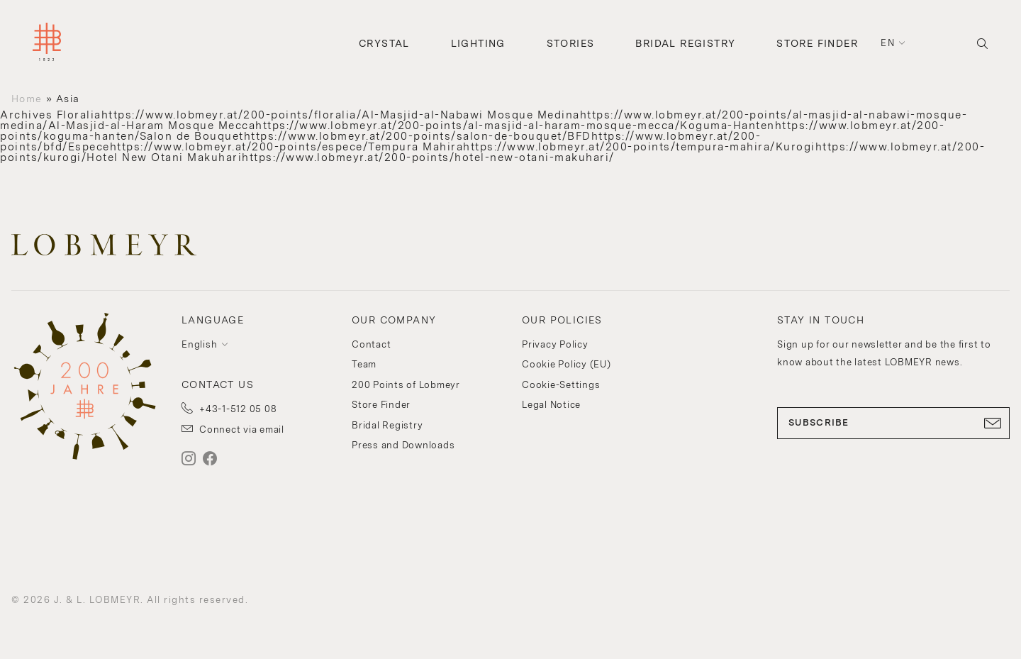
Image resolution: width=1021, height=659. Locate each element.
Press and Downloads (403, 445)
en (888, 43)
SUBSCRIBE (893, 423)
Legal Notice (551, 404)
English (199, 344)
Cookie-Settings (561, 385)
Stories (571, 43)
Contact (371, 344)
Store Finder (817, 43)
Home (26, 98)
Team (364, 364)
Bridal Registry (685, 43)
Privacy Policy (555, 344)
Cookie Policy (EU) (566, 364)
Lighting (478, 43)
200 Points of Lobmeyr (406, 385)
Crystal (384, 43)
